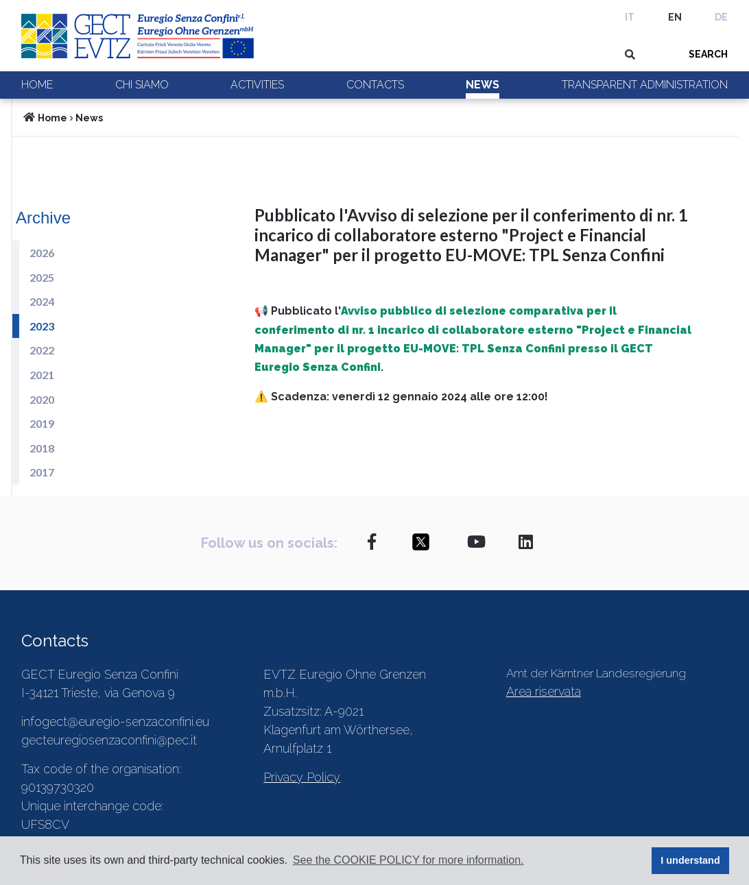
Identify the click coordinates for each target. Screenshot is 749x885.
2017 (41, 471)
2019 (41, 423)
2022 (41, 349)
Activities (257, 84)
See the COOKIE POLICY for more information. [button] (408, 860)
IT (629, 17)
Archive (43, 217)
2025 (41, 277)
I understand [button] (690, 860)
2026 (41, 252)
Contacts (375, 84)
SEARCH (708, 54)
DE (721, 17)
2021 (41, 374)
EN (675, 17)
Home (37, 84)
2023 (41, 325)
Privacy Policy (301, 777)
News (482, 84)
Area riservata (543, 691)
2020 (41, 399)
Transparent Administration (645, 84)
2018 (41, 447)
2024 (41, 301)
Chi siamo (142, 84)
